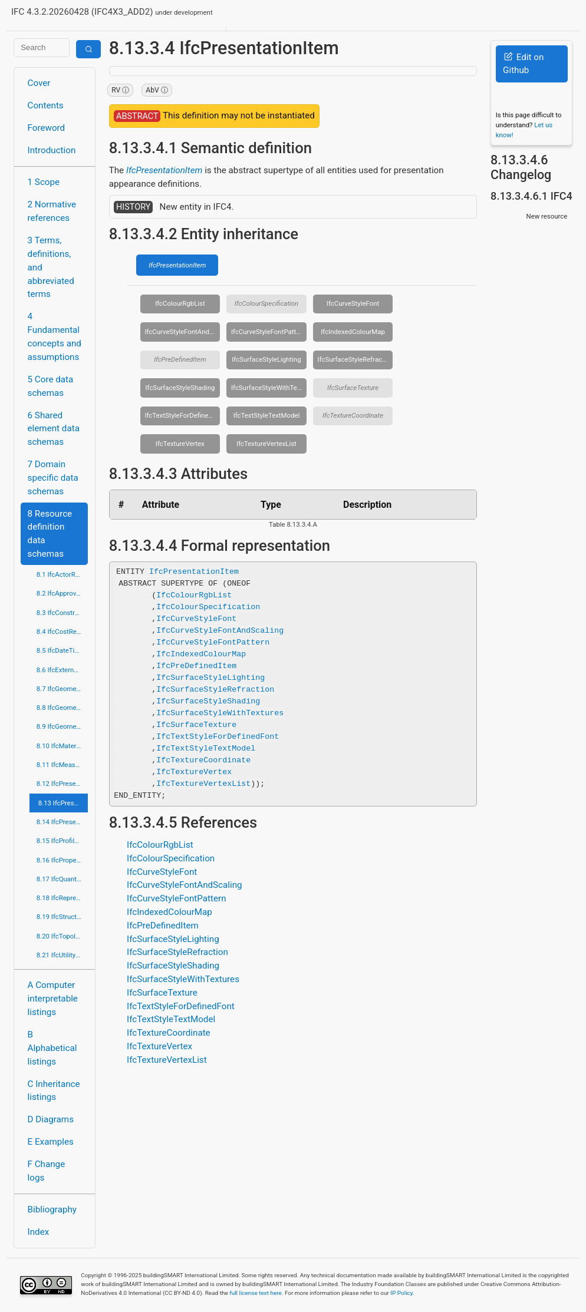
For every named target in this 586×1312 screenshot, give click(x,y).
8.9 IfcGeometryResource (62, 726)
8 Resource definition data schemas (50, 533)
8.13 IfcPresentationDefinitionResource (63, 803)
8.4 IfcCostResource (62, 631)
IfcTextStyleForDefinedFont (182, 415)
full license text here (255, 1293)
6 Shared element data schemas (54, 429)
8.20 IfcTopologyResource (62, 936)
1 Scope (44, 182)
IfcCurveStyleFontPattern (268, 332)
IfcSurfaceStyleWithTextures (269, 388)
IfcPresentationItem (164, 170)
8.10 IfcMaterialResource (62, 746)
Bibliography (52, 1209)
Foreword (46, 128)
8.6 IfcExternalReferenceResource (62, 670)
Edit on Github (523, 64)
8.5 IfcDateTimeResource (62, 650)
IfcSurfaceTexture (352, 388)
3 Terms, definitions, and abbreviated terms (51, 267)
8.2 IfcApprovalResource (62, 593)
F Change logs (46, 1171)
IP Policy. (402, 1293)
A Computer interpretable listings (53, 998)
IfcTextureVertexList (266, 443)
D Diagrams (51, 1119)
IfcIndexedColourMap (353, 332)
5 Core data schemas (51, 386)
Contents (46, 105)
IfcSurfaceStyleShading (180, 388)
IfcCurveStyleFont (353, 303)
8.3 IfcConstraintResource (62, 613)
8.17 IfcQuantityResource (62, 879)
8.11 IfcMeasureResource (62, 765)
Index (39, 1232)
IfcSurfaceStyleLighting (266, 359)
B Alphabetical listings (52, 1048)
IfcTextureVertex (180, 443)
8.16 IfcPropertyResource (62, 860)
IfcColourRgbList (180, 303)
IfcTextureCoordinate (352, 415)
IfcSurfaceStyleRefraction (355, 359)
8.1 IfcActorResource (62, 574)
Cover (39, 83)
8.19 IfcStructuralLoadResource (62, 917)
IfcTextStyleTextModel (266, 415)
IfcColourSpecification (267, 303)
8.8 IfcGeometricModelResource (62, 707)
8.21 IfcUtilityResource (62, 955)
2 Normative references (52, 211)
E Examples (51, 1141)
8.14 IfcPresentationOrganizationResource (62, 822)
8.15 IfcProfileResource (62, 841)
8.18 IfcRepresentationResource (62, 898)
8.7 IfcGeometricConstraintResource (62, 689)
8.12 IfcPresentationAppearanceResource (62, 783)
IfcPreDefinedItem (180, 359)
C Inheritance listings (54, 1091)
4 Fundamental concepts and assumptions (54, 336)
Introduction (52, 150)
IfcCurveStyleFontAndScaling (182, 332)
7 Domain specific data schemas (53, 478)
